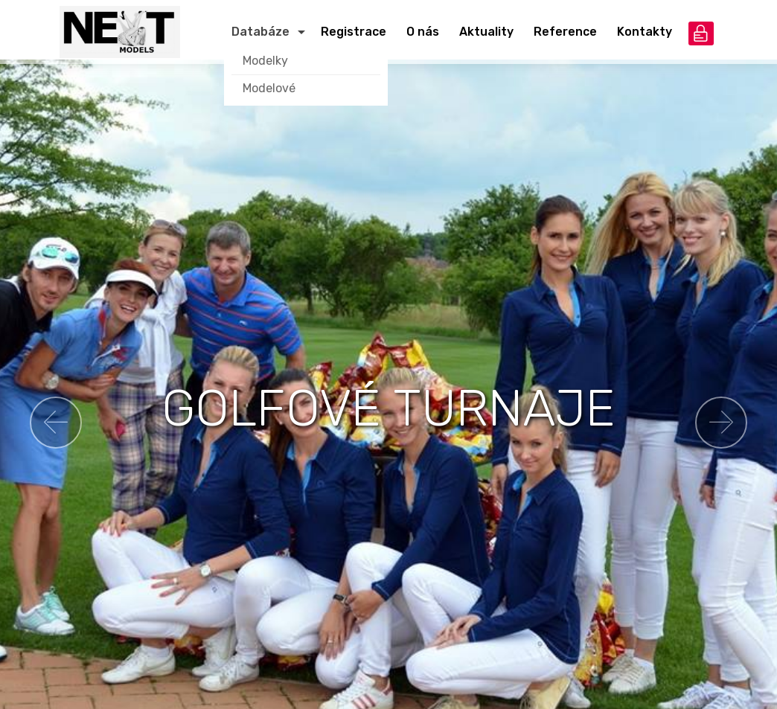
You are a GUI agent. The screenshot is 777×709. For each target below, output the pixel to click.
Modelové (269, 88)
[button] (56, 423)
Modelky (265, 61)
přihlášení (701, 33)
